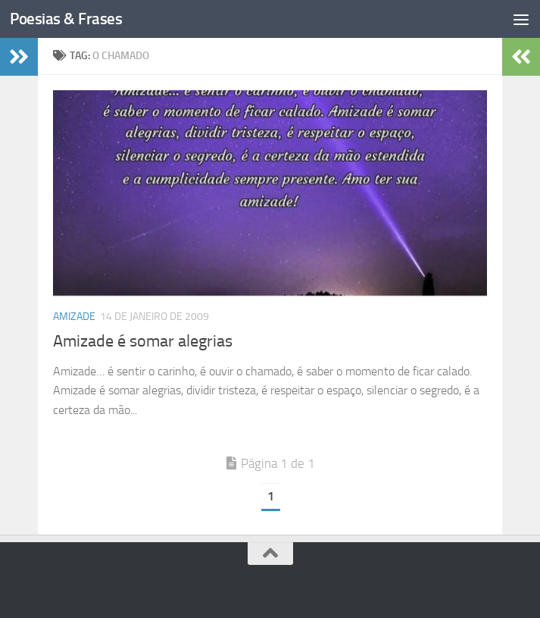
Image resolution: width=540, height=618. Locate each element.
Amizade (74, 316)
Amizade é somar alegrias (143, 341)
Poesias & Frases (66, 18)
